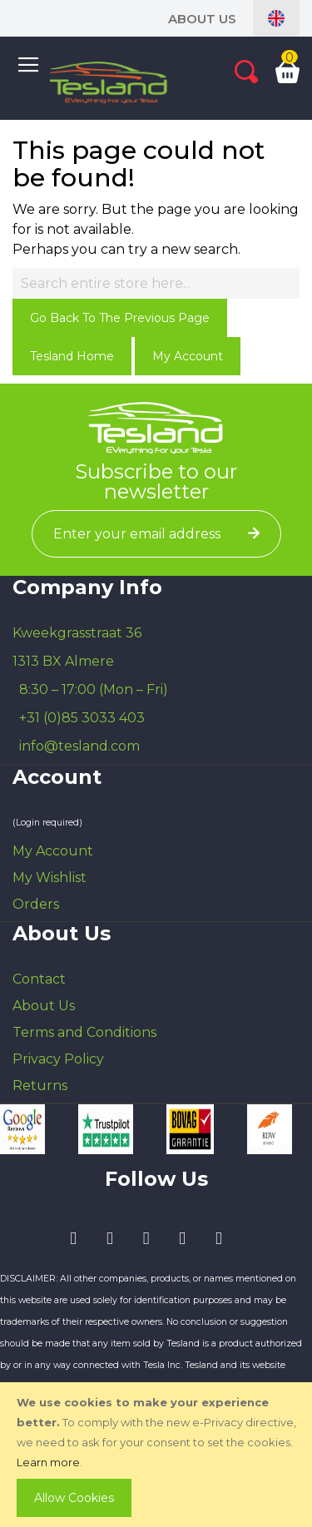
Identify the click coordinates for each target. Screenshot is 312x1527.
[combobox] (156, 283)
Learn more (48, 1462)
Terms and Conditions (84, 1032)
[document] (158, 1454)
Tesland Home (72, 356)
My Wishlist (49, 877)
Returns (39, 1085)
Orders (35, 904)
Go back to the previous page (120, 317)
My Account (187, 356)
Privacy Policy (58, 1059)
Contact (39, 979)
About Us (202, 19)
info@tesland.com (79, 746)
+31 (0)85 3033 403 (82, 718)
